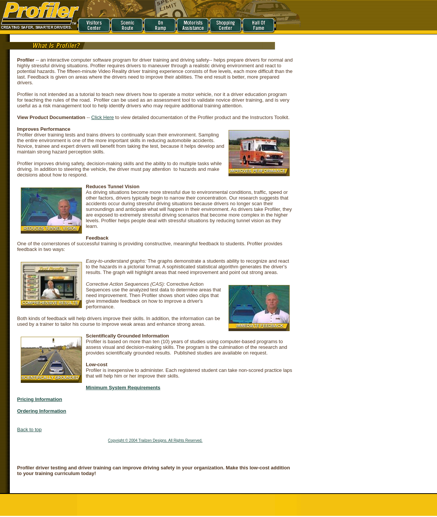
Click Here (102, 117)
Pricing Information (39, 399)
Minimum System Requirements (123, 387)
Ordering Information (41, 411)
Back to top (29, 429)
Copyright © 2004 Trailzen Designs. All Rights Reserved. (155, 440)
